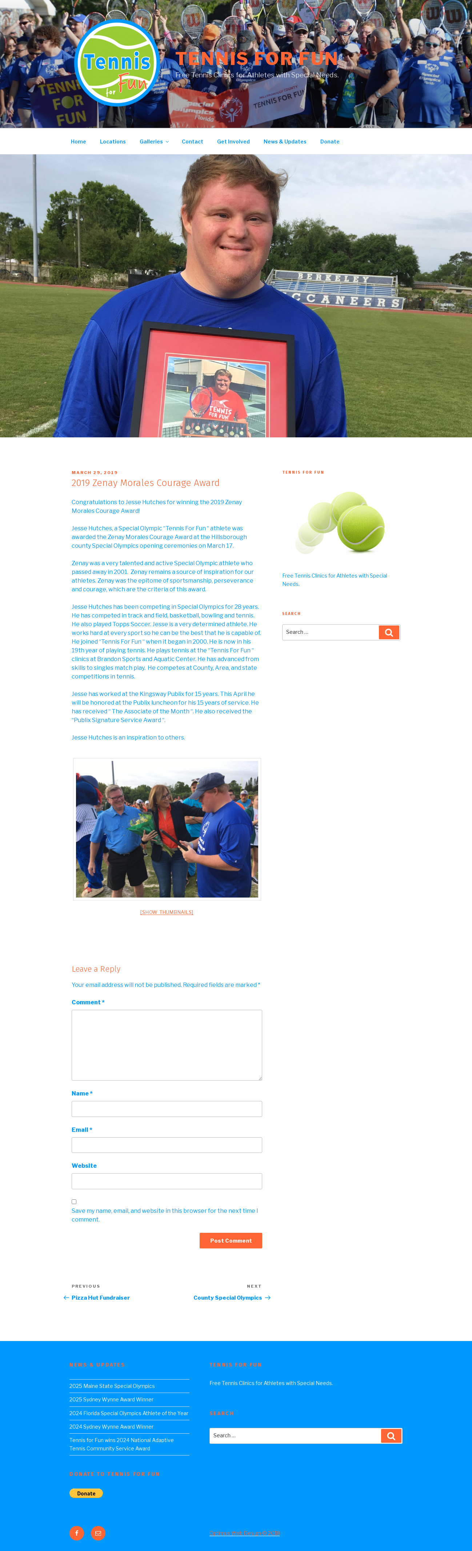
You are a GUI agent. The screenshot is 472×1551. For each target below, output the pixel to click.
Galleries (155, 141)
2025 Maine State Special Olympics (112, 1386)
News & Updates (285, 141)
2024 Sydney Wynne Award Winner (111, 1427)
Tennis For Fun (257, 58)
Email (82, 1129)
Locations (113, 141)
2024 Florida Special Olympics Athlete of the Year (128, 1413)
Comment (88, 1002)
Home (78, 141)
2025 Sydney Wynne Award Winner (111, 1399)
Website (84, 1165)
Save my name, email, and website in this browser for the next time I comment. (165, 1215)
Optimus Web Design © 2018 (244, 1533)
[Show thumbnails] (166, 912)
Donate (330, 141)
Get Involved (233, 141)
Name (82, 1093)
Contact (192, 141)
